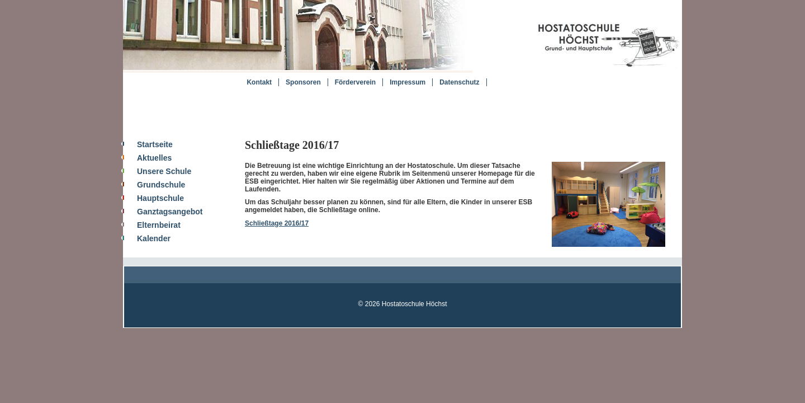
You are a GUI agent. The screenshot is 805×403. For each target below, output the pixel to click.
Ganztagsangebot (169, 211)
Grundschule (161, 184)
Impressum (407, 82)
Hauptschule (160, 198)
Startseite (155, 144)
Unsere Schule (164, 171)
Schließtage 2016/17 (277, 223)
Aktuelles (154, 157)
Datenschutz (459, 82)
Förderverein (355, 82)
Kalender (154, 238)
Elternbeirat (159, 225)
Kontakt (259, 82)
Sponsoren (303, 82)
